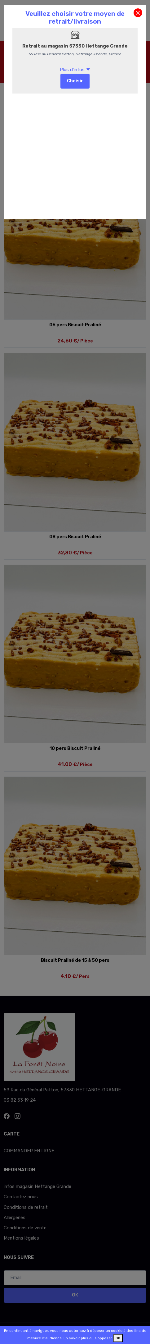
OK (118, 1338)
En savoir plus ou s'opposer (88, 1338)
